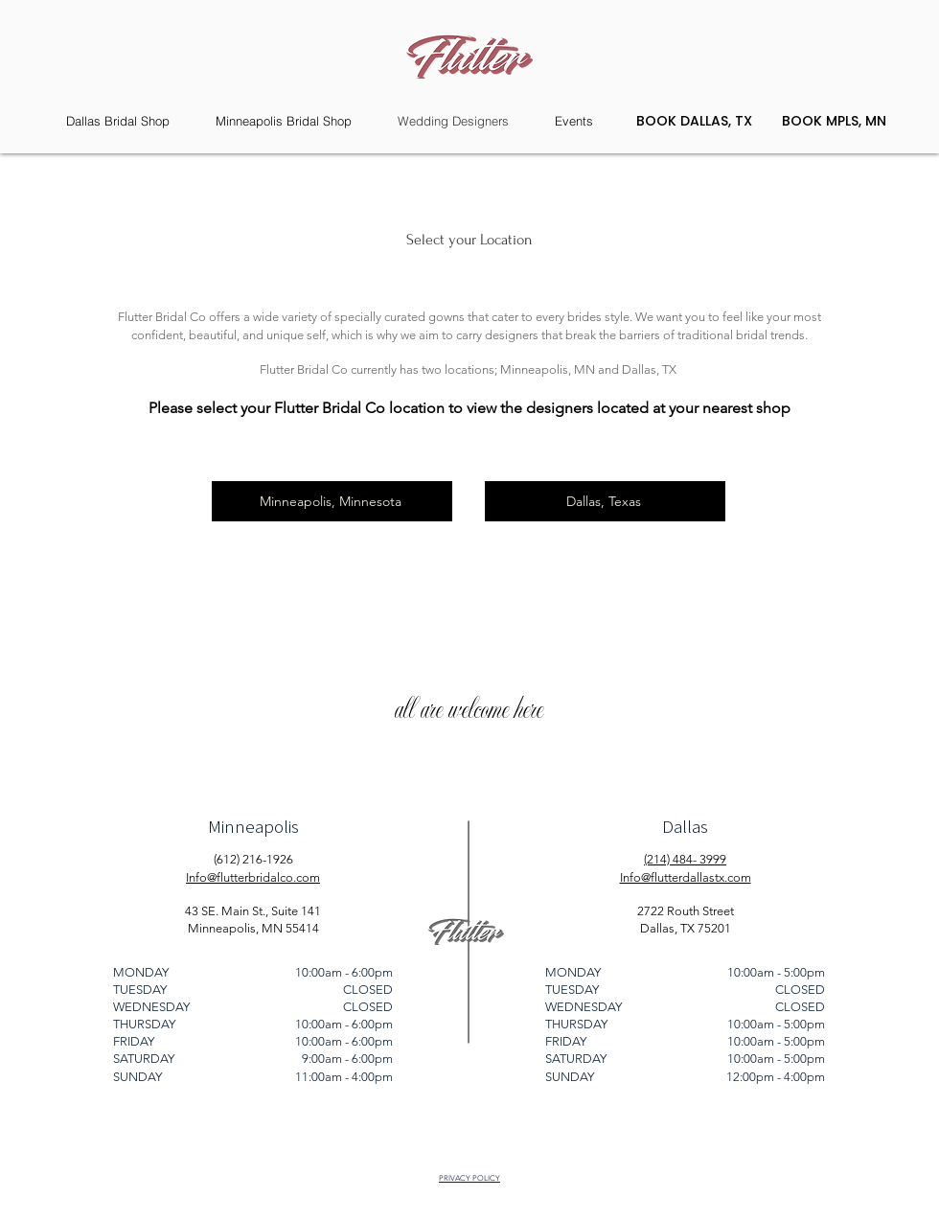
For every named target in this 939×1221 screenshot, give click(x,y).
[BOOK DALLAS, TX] (694, 121)
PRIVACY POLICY (469, 1178)
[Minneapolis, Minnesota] (332, 501)
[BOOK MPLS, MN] (834, 121)
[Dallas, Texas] (605, 501)
